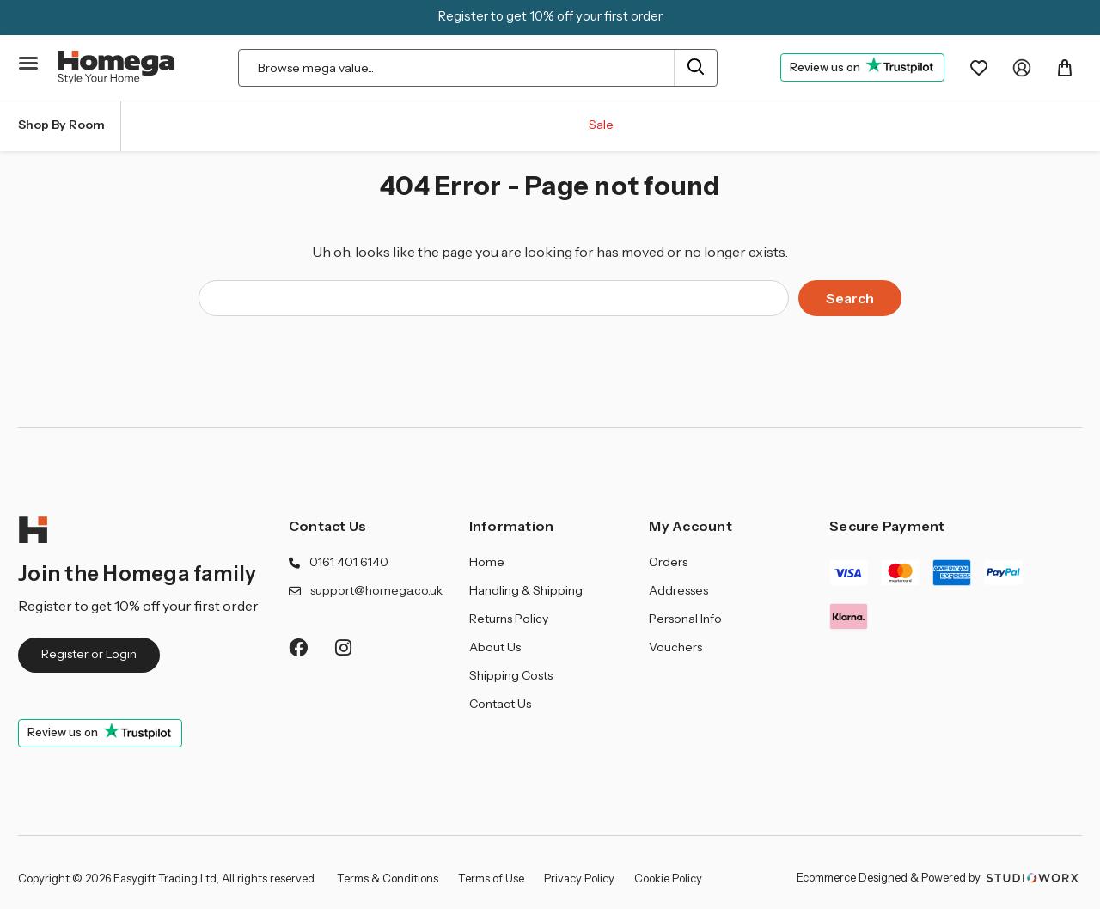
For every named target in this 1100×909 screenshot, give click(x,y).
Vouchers (675, 647)
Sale (601, 124)
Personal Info (685, 618)
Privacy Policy (579, 878)
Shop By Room (61, 124)
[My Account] (1021, 68)
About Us (495, 647)
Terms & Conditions (387, 878)
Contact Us (328, 525)
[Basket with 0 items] (1064, 68)
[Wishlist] (979, 68)
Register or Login (89, 654)
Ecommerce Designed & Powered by (939, 877)
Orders (668, 562)
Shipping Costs (511, 675)
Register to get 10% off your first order (550, 16)
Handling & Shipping (526, 590)
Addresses (678, 590)
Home (486, 562)
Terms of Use (491, 878)
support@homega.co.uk (376, 590)
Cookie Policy (668, 878)
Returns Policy (508, 618)
